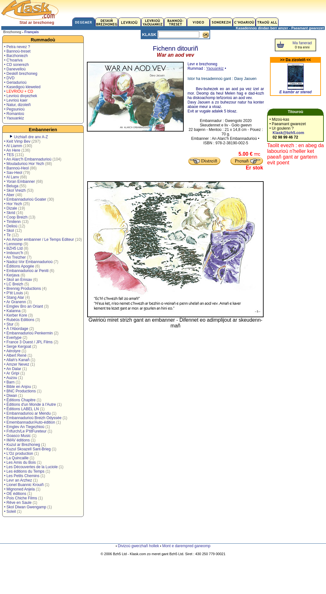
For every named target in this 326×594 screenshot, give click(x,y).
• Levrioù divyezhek (20, 96)
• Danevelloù (15, 69)
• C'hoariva (13, 60)
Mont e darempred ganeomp (186, 546)
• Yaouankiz (14, 118)
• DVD (9, 78)
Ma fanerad (302, 43)
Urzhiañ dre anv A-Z (31, 137)
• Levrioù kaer (16, 100)
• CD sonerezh (16, 64)
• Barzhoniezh (16, 56)
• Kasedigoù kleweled (22, 87)
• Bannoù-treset (17, 51)
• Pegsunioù (14, 109)
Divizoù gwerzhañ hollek (138, 546)
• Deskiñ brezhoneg (20, 73)
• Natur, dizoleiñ (17, 105)
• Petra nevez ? (17, 47)
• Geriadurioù (15, 82)
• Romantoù (14, 113)
